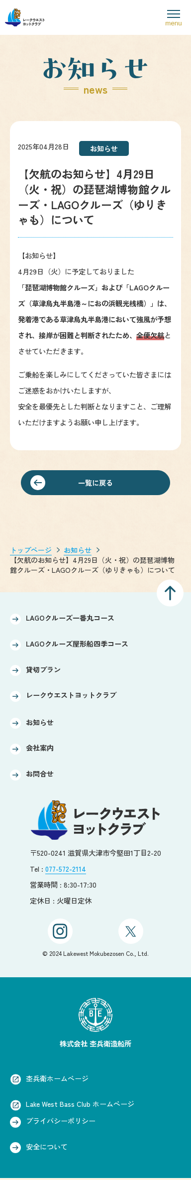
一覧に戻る (95, 483)
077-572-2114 (66, 868)
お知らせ (78, 550)
